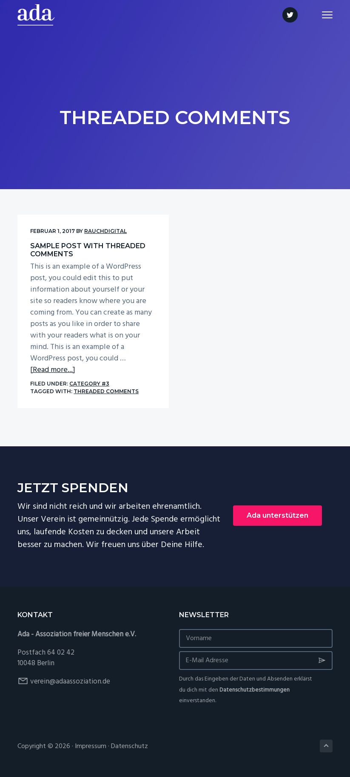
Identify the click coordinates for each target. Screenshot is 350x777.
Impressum (90, 746)
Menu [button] (323, 15)
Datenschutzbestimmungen (254, 690)
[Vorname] (256, 638)
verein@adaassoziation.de (70, 681)
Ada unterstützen (277, 515)
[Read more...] (52, 370)
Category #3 (89, 383)
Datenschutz (129, 746)
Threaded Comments (106, 391)
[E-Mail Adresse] (256, 660)
